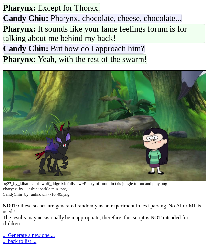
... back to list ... (19, 241)
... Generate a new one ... (29, 235)
